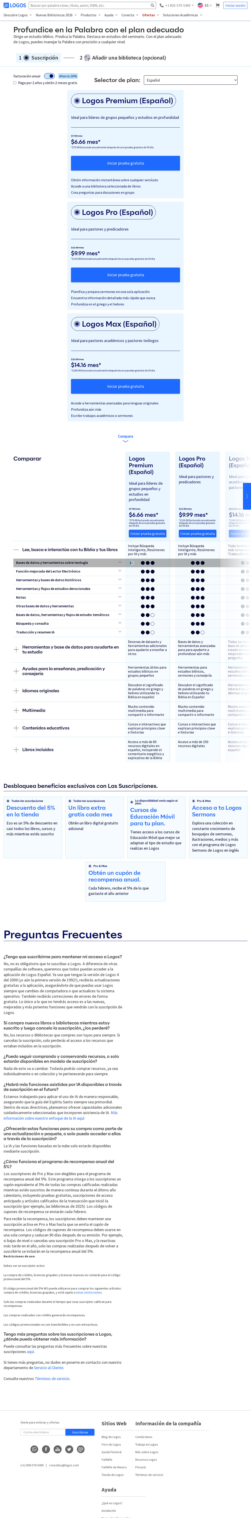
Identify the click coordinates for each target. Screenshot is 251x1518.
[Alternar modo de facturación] (49, 76)
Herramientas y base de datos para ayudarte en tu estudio (66, 650)
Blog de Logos (111, 1437)
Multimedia (29, 710)
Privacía (140, 1467)
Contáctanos (143, 1437)
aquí (30, 1351)
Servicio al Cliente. (49, 1367)
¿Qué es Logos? (112, 1503)
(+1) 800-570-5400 (32, 1465)
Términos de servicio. (52, 1378)
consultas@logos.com (64, 1465)
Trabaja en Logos (146, 1444)
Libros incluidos (33, 749)
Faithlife (107, 1460)
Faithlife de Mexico (114, 1467)
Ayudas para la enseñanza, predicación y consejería (59, 671)
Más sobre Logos (146, 1452)
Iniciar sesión (235, 5)
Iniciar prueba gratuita (125, 163)
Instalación (109, 1511)
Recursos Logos (146, 1460)
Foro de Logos (111, 1444)
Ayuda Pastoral (111, 1452)
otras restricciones (89, 1292)
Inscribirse (80, 1432)
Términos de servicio (149, 1475)
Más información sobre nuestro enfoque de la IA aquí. (61, 1115)
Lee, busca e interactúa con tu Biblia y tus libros (65, 549)
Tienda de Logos (113, 1475)
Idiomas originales (36, 691)
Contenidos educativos (41, 728)
